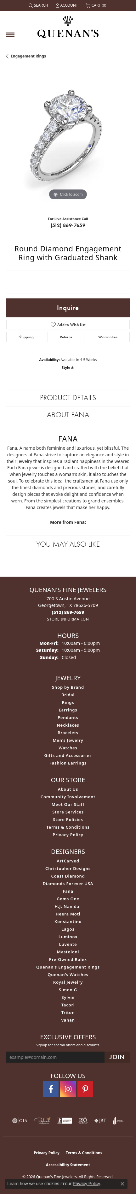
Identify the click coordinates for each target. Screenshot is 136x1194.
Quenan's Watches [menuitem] (68, 974)
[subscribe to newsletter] (117, 1057)
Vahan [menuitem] (68, 1020)
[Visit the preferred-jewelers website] (42, 1120)
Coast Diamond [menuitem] (68, 876)
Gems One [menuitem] (68, 899)
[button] (39, 5)
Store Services (68, 812)
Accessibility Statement (68, 1164)
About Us (68, 789)
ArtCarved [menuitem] (68, 861)
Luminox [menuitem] (68, 936)
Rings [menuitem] (68, 702)
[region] (68, 140)
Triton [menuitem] (68, 1012)
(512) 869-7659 (68, 225)
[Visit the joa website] (118, 1120)
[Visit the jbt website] (100, 1120)
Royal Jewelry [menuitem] (68, 982)
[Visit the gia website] (19, 1120)
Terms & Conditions (68, 827)
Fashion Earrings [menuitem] (68, 763)
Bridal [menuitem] (68, 695)
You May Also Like (68, 544)
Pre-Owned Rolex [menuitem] (68, 959)
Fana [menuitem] (68, 891)
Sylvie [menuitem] (67, 997)
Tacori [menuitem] (68, 1005)
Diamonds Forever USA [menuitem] (68, 883)
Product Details (68, 397)
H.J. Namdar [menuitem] (68, 906)
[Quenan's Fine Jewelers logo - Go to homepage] (68, 24)
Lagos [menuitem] (67, 929)
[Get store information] (68, 619)
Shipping (26, 336)
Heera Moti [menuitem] (68, 914)
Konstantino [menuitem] (68, 921)
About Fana (68, 414)
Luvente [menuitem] (68, 944)
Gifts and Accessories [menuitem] (68, 755)
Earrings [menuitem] (68, 710)
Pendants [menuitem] (68, 717)
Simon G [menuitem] (68, 990)
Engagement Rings (28, 56)
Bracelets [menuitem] (68, 732)
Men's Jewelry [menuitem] (68, 740)
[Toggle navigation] (10, 35)
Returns (66, 336)
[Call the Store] (68, 612)
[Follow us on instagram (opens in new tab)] (68, 1089)
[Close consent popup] (122, 1184)
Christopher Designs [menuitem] (68, 868)
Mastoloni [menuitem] (68, 952)
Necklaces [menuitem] (68, 725)
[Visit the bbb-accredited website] (64, 1120)
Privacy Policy (68, 834)
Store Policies (68, 819)
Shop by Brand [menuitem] (68, 687)
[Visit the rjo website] (83, 1120)
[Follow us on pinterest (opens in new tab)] (85, 1089)
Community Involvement (68, 797)
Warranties (107, 336)
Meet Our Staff (68, 804)
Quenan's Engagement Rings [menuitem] (68, 967)
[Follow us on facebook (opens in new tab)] (51, 1089)
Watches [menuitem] (68, 748)
